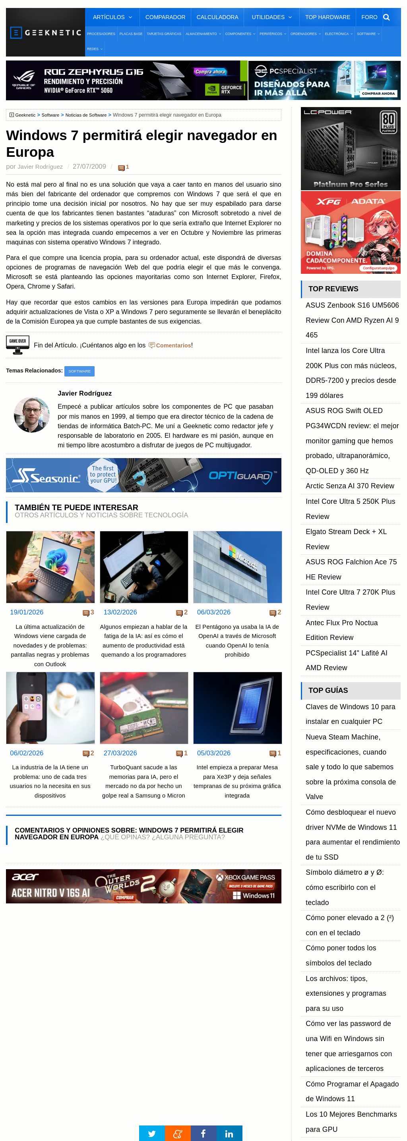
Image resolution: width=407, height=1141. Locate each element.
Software (54, 115)
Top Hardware (327, 17)
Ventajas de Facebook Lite (194, 1099)
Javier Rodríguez (42, 166)
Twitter (311, 985)
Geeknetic (27, 115)
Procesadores (101, 34)
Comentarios (175, 345)
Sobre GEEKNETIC (46, 971)
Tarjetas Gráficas (164, 34)
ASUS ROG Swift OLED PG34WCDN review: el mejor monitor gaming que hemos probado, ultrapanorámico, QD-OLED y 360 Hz (348, 364)
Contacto (32, 1013)
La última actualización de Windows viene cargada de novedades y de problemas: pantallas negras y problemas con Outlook (50, 646)
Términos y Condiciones (52, 985)
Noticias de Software (93, 115)
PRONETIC (220, 1124)
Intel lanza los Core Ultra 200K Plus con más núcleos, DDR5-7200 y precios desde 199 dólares (351, 329)
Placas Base (131, 34)
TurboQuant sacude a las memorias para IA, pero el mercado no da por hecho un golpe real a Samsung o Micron (143, 786)
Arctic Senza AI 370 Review (343, 391)
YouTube (314, 999)
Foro (370, 17)
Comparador (165, 17)
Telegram (315, 1013)
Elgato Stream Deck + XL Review (351, 418)
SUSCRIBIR (315, 1056)
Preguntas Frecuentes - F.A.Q (60, 999)
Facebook (316, 971)
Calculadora (217, 17)
